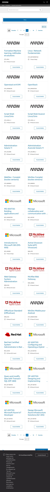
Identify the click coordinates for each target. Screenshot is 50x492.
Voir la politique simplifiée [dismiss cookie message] (25, 455)
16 (33, 30)
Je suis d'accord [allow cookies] (42, 455)
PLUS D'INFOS (16, 67)
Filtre (25, 19)
